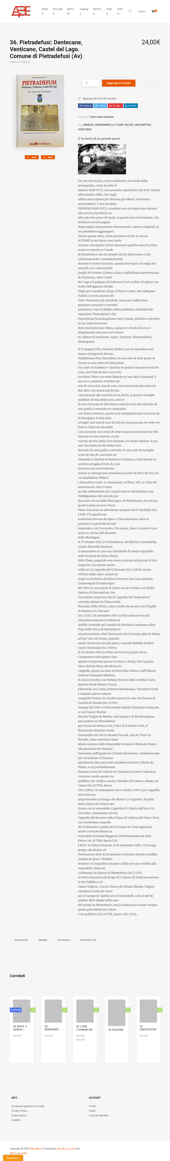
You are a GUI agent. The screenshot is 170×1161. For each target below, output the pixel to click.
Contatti (15, 1119)
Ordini (92, 1110)
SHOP (120, 11)
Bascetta (17, 1035)
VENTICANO (85, 129)
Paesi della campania (102, 116)
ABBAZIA (88, 124)
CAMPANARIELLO (105, 124)
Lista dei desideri (99, 1115)
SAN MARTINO (142, 124)
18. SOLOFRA (115, 1029)
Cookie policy (19, 1115)
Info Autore (63, 939)
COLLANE (57, 11)
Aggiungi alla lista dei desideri (97, 98)
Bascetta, (80, 1035)
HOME (45, 11)
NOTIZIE (97, 11)
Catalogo (84, 11)
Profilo (93, 1106)
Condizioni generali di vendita (27, 1106)
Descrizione (21, 939)
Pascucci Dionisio (20, 61)
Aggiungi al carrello (119, 83)
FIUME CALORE (124, 124)
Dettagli (42, 939)
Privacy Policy (19, 1110)
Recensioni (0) (88, 939)
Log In (141, 11)
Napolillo (80, 1039)
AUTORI (70, 11)
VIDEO (109, 11)
